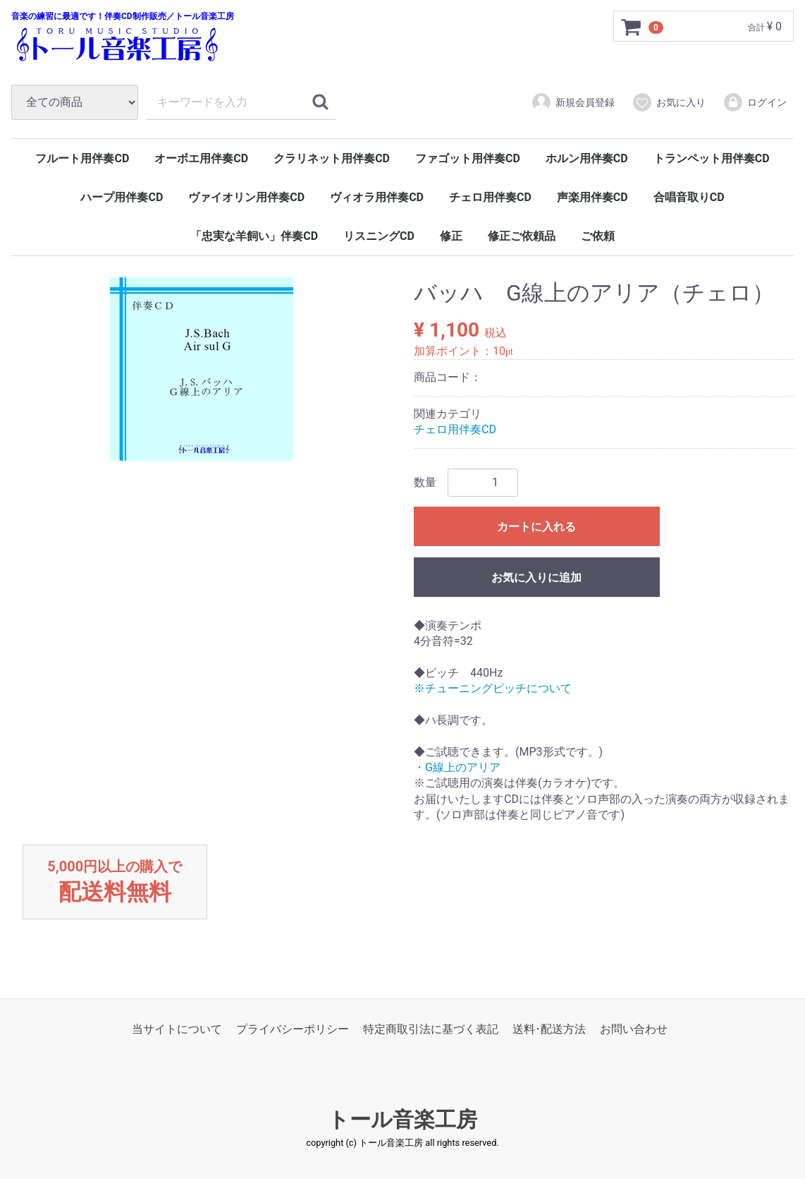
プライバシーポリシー (292, 1029)
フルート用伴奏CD (82, 158)
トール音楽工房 (402, 1120)
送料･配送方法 (549, 1029)
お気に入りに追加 (536, 577)
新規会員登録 (573, 102)
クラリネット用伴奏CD (332, 158)
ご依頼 (598, 236)
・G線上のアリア (457, 767)
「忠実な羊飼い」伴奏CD (254, 236)
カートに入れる (536, 526)
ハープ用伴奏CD (121, 197)
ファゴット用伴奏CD (467, 158)
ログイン (755, 102)
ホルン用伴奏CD (587, 158)
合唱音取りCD (689, 197)
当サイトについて (177, 1029)
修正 (451, 236)
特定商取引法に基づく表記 (430, 1029)
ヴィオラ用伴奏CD (377, 197)
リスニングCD (378, 236)
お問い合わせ (634, 1029)
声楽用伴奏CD (592, 197)
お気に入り (669, 102)
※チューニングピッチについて (493, 688)
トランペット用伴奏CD (711, 158)
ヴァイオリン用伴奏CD (246, 197)
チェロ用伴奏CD (490, 197)
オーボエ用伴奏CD (201, 158)
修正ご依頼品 (521, 236)
